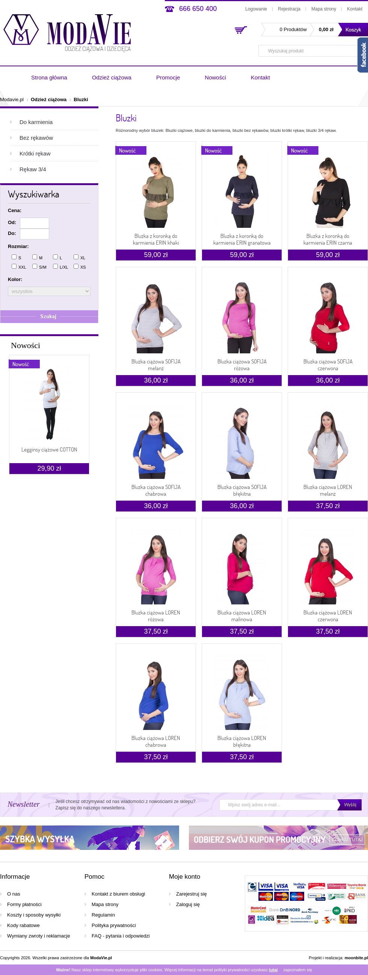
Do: (12, 233)
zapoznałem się (297, 970)
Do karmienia (36, 122)
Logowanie (256, 9)
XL (79, 257)
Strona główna (49, 77)
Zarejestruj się (191, 894)
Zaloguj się (188, 904)
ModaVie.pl (101, 958)
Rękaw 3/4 (33, 169)
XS (80, 266)
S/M (39, 266)
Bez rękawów (36, 138)
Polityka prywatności (114, 925)
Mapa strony (323, 9)
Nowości (215, 77)
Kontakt (354, 9)
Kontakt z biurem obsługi (118, 894)
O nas (13, 894)
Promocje (168, 77)
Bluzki (81, 99)
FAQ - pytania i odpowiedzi (121, 936)
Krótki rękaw (35, 153)
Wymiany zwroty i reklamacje (38, 936)
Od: (12, 222)
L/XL (60, 266)
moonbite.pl (356, 958)
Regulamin (103, 915)
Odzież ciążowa (111, 77)
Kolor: (15, 279)
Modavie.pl (12, 99)
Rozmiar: (18, 246)
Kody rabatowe (23, 925)
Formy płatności (24, 904)
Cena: (14, 210)
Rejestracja (289, 9)
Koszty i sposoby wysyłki (33, 915)
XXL (19, 266)
